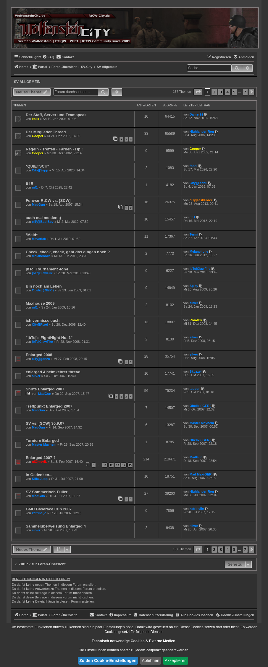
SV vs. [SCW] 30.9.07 (45, 423)
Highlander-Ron (202, 131)
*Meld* (32, 235)
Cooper (37, 136)
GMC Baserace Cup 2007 (49, 509)
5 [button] (234, 92)
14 (123, 465)
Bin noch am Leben (44, 286)
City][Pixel (40, 324)
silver (194, 303)
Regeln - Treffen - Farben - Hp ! (54, 149)
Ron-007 (196, 320)
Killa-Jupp (40, 479)
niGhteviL (39, 461)
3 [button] (221, 92)
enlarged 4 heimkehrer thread (53, 372)
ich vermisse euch (42, 320)
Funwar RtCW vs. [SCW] (48, 200)
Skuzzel (195, 371)
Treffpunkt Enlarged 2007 (49, 406)
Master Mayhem (202, 423)
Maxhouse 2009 (40, 303)
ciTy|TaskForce (201, 200)
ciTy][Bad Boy (43, 221)
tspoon (195, 388)
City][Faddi (198, 183)
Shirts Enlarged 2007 (45, 389)
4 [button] (227, 92)
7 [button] (245, 92)
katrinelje (39, 513)
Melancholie (41, 256)
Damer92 (196, 114)
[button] (197, 91)
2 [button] (214, 92)
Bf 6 (29, 183)
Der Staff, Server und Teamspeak (56, 115)
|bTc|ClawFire (42, 273)
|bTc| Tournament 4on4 (47, 269)
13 (117, 465)
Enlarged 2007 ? (41, 457)
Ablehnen (150, 660)
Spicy (194, 286)
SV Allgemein (27, 82)
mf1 (35, 187)
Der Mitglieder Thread (46, 132)
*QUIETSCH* (37, 166)
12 (111, 465)
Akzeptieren (176, 660)
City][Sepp (40, 170)
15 (130, 465)
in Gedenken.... (40, 475)
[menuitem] (48, 57)
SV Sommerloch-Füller (46, 492)
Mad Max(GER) (201, 474)
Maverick (39, 239)
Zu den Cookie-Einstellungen (107, 660)
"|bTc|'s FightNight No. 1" (49, 337)
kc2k (35, 119)
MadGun (38, 204)
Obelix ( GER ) (43, 290)
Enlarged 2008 (39, 355)
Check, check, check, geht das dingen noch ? (68, 252)
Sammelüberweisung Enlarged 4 (56, 526)
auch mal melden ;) (43, 217)
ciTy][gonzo (41, 359)
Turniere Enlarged (42, 440)
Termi (194, 234)
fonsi (193, 166)
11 (104, 465)
